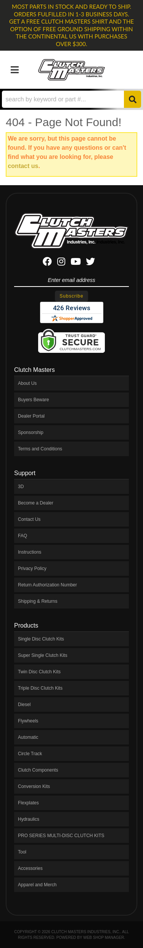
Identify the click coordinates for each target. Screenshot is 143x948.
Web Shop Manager (103, 937)
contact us (23, 166)
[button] (71, 99)
